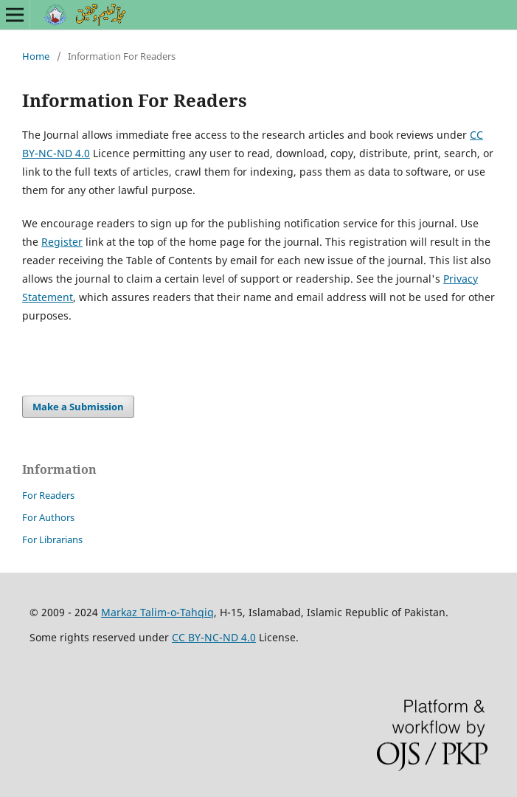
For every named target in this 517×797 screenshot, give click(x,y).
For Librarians (52, 539)
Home (35, 56)
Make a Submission (78, 406)
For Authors (48, 517)
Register (62, 242)
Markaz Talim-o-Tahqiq (157, 612)
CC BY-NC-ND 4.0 (214, 637)
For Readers (48, 495)
